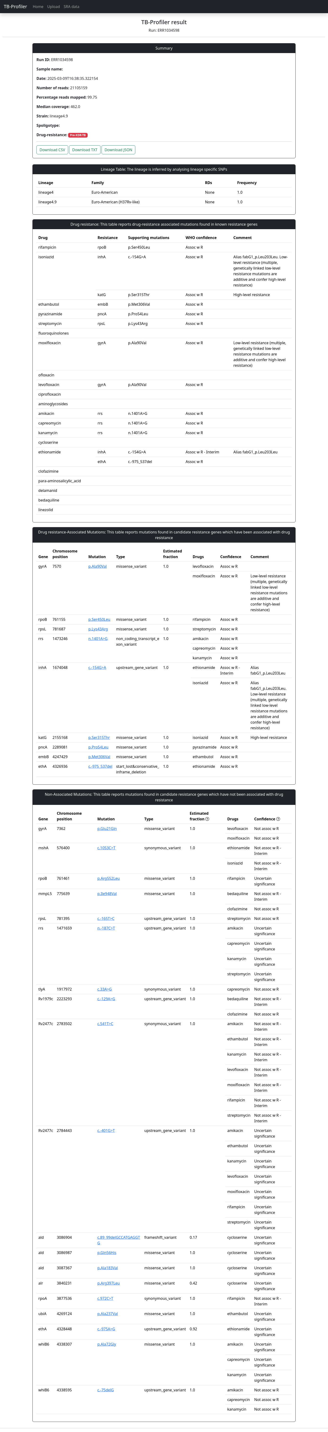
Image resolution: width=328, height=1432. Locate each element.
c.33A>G (104, 989)
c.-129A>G (106, 998)
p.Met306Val (99, 756)
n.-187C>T (106, 928)
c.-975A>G (106, 1329)
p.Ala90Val (97, 566)
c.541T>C (105, 1023)
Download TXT (84, 149)
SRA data (71, 6)
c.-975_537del (100, 766)
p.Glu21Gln (107, 828)
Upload (53, 6)
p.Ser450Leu (99, 619)
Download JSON (118, 149)
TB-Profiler (15, 6)
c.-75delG (105, 1390)
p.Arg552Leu (108, 878)
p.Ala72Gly (106, 1344)
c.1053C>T (106, 847)
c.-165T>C (105, 918)
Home (38, 6)
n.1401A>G (98, 638)
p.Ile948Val (107, 893)
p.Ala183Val (107, 1267)
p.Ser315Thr (99, 737)
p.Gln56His (106, 1252)
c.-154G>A (97, 667)
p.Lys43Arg (98, 629)
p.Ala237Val (107, 1313)
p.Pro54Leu (98, 747)
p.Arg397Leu (108, 1283)
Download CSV (52, 149)
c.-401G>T (106, 1130)
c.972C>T (105, 1298)
